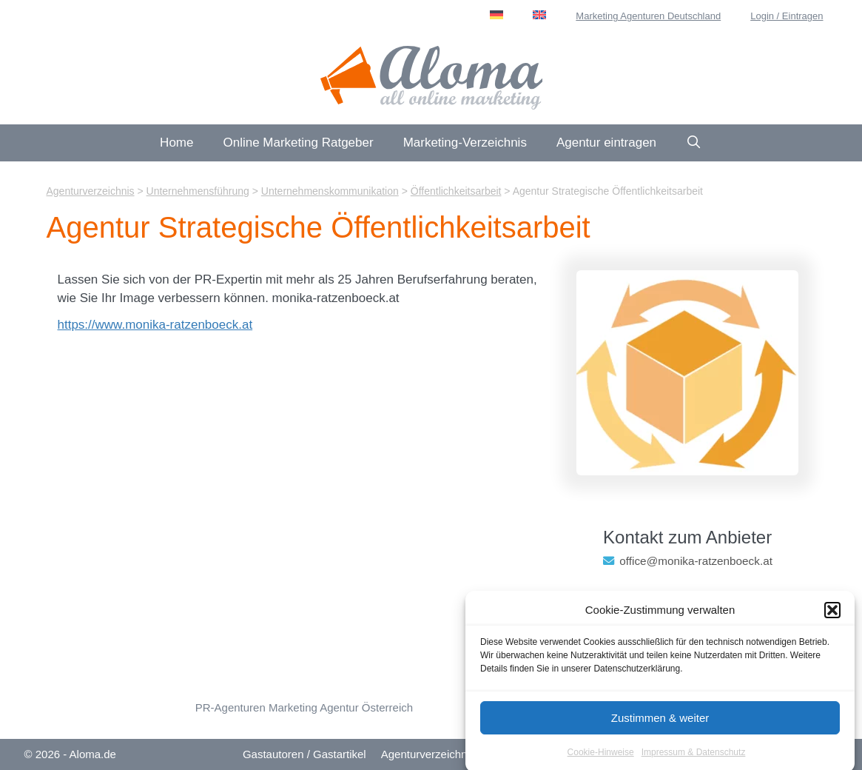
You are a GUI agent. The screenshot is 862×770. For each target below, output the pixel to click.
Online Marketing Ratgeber (298, 142)
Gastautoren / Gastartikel (304, 754)
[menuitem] (496, 15)
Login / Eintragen (786, 15)
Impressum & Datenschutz (694, 758)
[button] (832, 616)
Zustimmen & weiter (660, 723)
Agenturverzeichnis (428, 754)
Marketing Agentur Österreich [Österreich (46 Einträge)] (341, 707)
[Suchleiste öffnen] (694, 142)
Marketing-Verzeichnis (465, 142)
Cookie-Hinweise (601, 758)
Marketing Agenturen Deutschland (648, 15)
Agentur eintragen (606, 142)
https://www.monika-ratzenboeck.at (155, 325)
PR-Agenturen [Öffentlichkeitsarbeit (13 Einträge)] (230, 707)
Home (176, 142)
